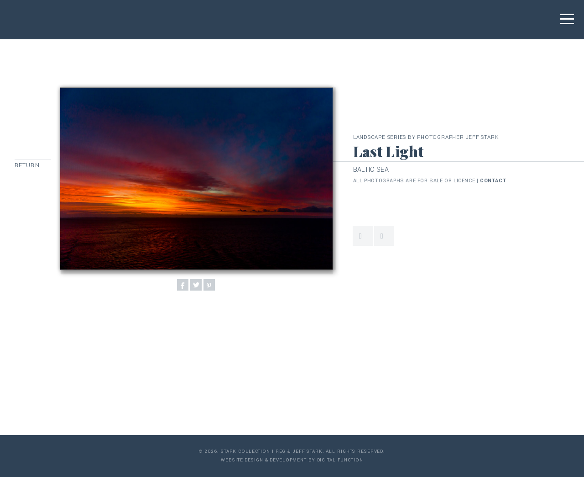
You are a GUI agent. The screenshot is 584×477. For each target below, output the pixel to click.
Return (27, 165)
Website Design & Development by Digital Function (292, 460)
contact (493, 180)
